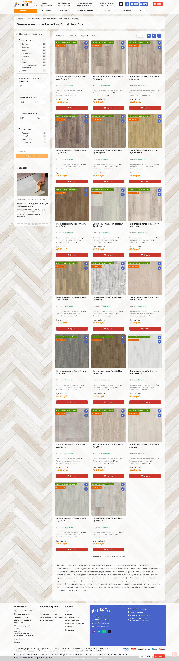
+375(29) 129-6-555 (84, 3)
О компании (126, 11)
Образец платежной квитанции (22, 621)
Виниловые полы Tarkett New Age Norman (144, 298)
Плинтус (69, 627)
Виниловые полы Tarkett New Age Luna (144, 225)
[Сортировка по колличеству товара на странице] (140, 36)
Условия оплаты (21, 617)
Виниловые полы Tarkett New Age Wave (108, 519)
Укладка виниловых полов (51, 617)
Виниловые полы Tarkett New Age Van (144, 446)
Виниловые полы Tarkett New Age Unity (108, 446)
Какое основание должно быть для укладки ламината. (32, 205)
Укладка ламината (47, 611)
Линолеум (69, 614)
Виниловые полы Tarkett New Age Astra (108, 78)
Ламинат (69, 611)
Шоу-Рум (64, 11)
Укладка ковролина (48, 620)
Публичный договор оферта (23, 627)
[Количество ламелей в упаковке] (25, 86)
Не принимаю (146, 656)
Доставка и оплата (85, 11)
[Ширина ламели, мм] (25, 118)
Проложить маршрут (139, 609)
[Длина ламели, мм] (25, 102)
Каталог (69, 606)
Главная (20, 19)
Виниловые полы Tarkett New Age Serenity (144, 372)
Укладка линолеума (48, 614)
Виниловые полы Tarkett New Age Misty (108, 298)
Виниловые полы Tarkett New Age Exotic (71, 225)
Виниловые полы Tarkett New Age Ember (71, 151)
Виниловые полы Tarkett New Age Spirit (71, 446)
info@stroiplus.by (101, 626)
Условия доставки (22, 614)
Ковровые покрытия (73, 620)
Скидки (46, 11)
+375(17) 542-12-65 (84, 5)
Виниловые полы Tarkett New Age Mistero (71, 298)
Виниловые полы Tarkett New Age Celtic (144, 78)
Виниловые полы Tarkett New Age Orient (71, 372)
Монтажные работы (49, 606)
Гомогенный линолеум (75, 623)
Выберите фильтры (32, 156)
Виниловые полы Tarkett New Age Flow (108, 225)
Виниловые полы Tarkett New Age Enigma (108, 151)
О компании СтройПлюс (24, 611)
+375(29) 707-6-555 (107, 3)
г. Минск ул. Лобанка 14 (140, 615)
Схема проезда (136, 612)
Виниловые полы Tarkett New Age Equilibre (144, 151)
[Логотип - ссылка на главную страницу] (109, 610)
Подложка (69, 630)
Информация (21, 606)
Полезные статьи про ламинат (23, 200)
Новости (143, 11)
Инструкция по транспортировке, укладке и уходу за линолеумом (25, 633)
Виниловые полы (33, 19)
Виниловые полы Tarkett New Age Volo (71, 519)
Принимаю (159, 656)
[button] (18, 223)
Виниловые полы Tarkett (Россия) (56, 19)
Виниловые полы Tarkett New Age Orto (108, 372)
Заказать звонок (108, 5)
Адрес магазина (21, 639)
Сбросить (22, 152)
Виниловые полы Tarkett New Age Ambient (71, 78)
